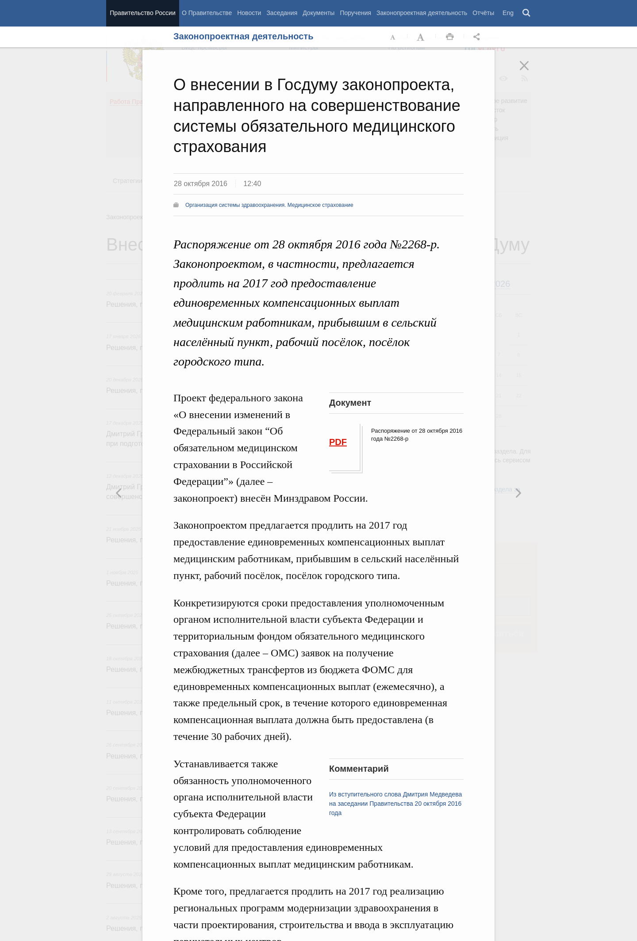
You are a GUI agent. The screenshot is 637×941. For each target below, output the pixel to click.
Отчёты (483, 12)
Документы (318, 12)
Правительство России (142, 12)
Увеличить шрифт (421, 37)
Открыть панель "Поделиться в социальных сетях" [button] (478, 37)
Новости (249, 12)
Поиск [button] (526, 13)
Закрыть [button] (530, 71)
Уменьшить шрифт (393, 37)
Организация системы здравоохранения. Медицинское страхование (269, 205)
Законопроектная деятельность (421, 12)
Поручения (355, 12)
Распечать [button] (449, 37)
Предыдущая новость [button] (518, 493)
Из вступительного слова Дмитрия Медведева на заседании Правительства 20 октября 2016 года (395, 803)
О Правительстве (207, 12)
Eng (508, 12)
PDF (338, 442)
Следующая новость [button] (119, 493)
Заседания (281, 12)
